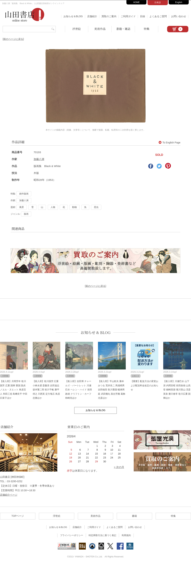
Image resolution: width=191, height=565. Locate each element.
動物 (74, 207)
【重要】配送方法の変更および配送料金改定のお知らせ (144, 385)
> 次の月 (119, 467)
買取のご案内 (109, 16)
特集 (146, 29)
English (178, 2)
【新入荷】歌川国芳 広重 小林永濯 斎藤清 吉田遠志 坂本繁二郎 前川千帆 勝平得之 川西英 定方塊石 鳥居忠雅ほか (46, 389)
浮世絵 (76, 29)
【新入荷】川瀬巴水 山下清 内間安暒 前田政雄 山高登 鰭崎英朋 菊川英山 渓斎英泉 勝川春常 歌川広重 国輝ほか (176, 389)
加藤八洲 (39, 159)
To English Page (169, 142)
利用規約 (126, 535)
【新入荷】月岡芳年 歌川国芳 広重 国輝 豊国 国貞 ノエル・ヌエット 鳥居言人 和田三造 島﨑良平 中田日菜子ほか (13, 389)
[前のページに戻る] (13, 39)
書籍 (134, 515)
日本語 (157, 2)
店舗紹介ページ (8, 494)
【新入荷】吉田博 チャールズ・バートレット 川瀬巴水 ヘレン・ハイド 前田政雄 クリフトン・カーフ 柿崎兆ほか (78, 389)
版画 (26, 214)
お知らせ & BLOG (96, 332)
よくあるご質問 (158, 16)
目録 (142, 16)
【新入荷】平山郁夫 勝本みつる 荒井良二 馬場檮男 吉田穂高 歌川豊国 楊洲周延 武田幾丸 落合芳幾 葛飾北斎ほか (111, 389)
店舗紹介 (92, 16)
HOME (136, 2)
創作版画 (23, 193)
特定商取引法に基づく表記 (102, 535)
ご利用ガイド (128, 16)
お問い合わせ (178, 16)
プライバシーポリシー (71, 535)
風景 (21, 207)
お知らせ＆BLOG (73, 16)
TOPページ (17, 515)
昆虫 (96, 207)
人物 (53, 207)
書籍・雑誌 (123, 29)
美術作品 (100, 29)
